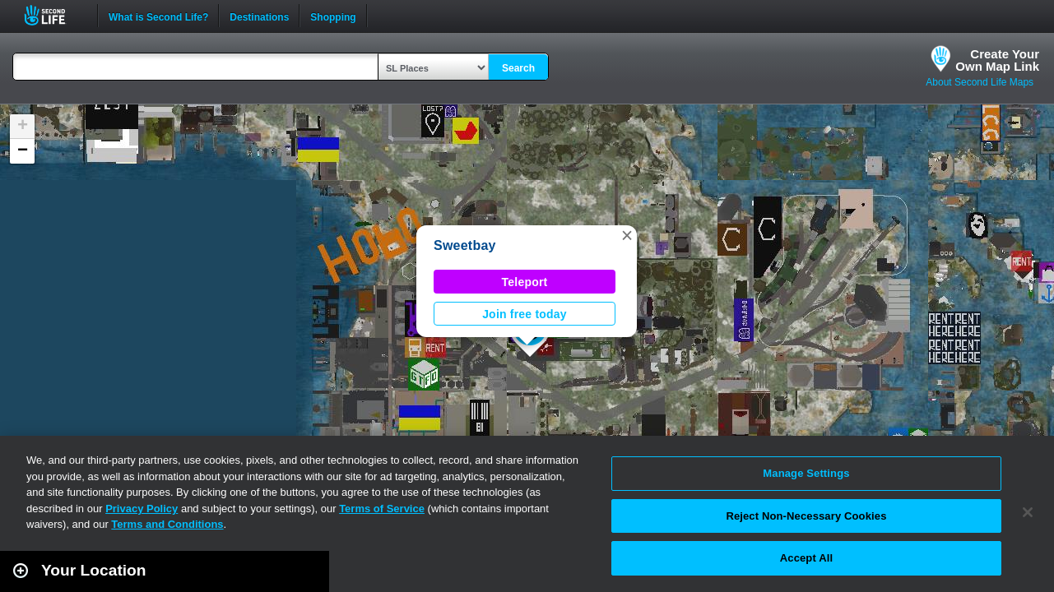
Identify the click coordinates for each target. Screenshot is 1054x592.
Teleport (525, 282)
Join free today (524, 314)
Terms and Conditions (167, 524)
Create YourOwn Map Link (997, 60)
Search (518, 68)
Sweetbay (465, 245)
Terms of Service (382, 508)
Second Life (54, 15)
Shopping (332, 16)
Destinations (259, 16)
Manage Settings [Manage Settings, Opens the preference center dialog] (806, 473)
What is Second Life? (158, 16)
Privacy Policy (141, 508)
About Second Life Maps (979, 82)
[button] (627, 235)
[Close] (1028, 512)
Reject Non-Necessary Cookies (806, 516)
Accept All (806, 558)
